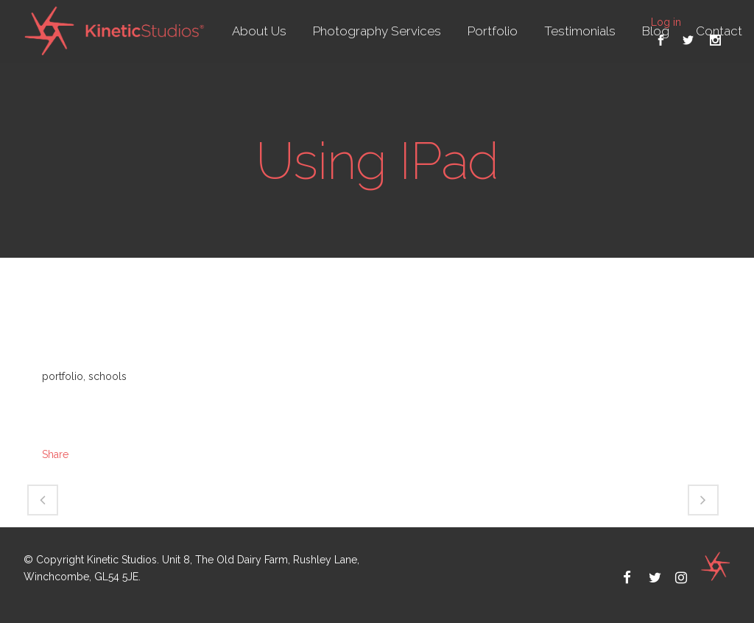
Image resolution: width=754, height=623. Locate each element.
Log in (666, 22)
